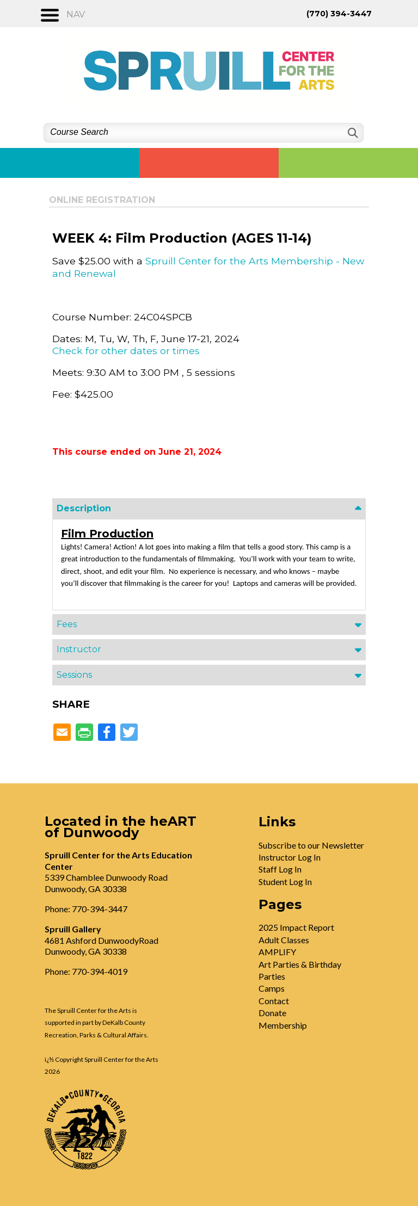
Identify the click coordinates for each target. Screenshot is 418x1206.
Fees (67, 624)
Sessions (74, 675)
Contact (274, 1000)
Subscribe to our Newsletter (311, 845)
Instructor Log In (290, 857)
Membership (283, 1025)
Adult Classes (284, 940)
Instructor (79, 649)
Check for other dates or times (126, 350)
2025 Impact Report (296, 927)
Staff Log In (280, 869)
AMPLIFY (277, 952)
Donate (272, 1012)
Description (84, 508)
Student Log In (285, 881)
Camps (272, 988)
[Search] (352, 133)
